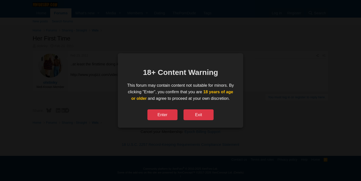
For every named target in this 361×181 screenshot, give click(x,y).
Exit (198, 114)
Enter (162, 114)
